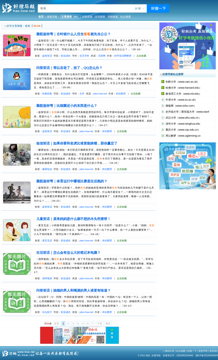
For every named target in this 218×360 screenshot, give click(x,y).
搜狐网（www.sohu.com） (181, 105)
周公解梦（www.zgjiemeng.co (183, 135)
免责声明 (202, 351)
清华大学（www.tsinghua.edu (183, 123)
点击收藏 (141, 55)
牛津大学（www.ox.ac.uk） (182, 99)
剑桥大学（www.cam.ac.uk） (183, 81)
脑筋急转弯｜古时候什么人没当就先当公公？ (73, 34)
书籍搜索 (112, 16)
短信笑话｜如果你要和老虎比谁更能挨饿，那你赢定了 (76, 143)
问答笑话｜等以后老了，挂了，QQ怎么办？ (69, 68)
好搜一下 (191, 351)
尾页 (108, 323)
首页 (56, 323)
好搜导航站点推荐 (172, 74)
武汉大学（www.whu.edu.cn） (183, 117)
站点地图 (180, 351)
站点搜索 (125, 16)
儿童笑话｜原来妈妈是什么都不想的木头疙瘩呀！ (73, 219)
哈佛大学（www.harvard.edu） (184, 87)
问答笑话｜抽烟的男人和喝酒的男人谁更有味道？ (73, 290)
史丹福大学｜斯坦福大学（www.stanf (187, 111)
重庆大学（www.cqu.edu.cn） (183, 129)
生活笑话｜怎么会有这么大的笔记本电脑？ (68, 252)
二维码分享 (168, 351)
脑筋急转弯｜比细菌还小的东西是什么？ (66, 106)
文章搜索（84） (70, 16)
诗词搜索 (100, 16)
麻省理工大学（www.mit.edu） (183, 93)
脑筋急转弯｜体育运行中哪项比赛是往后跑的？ (71, 181)
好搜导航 (156, 355)
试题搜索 (87, 16)
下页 (99, 323)
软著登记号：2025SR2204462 (178, 355)
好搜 (138, 8)
